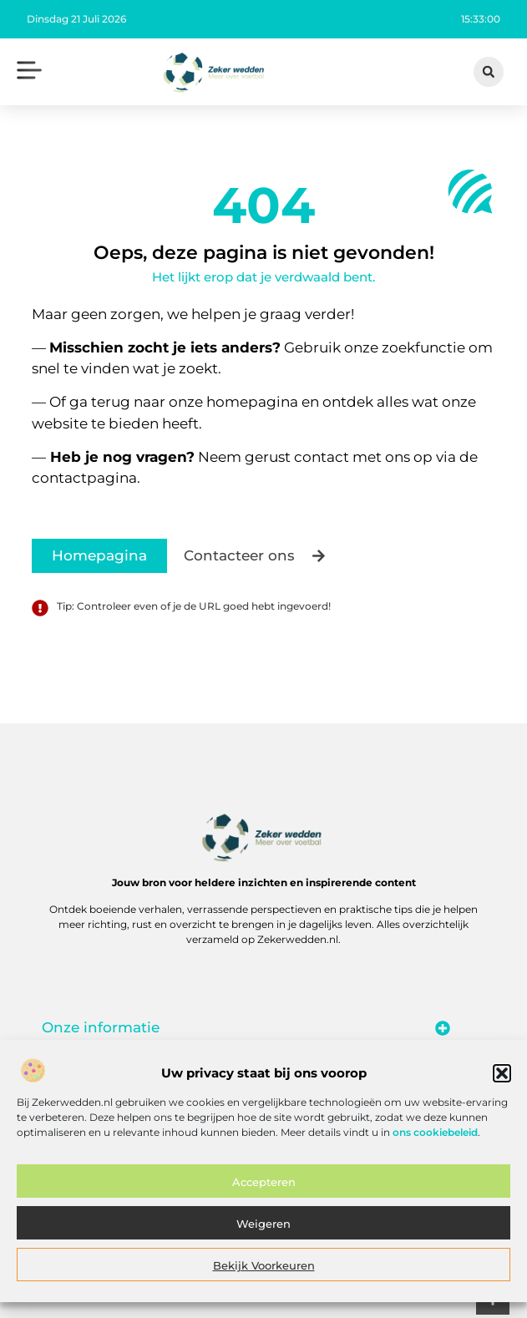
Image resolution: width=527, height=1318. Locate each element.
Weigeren (263, 1231)
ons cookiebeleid (435, 1139)
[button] (502, 1081)
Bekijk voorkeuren (264, 1273)
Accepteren (264, 1189)
